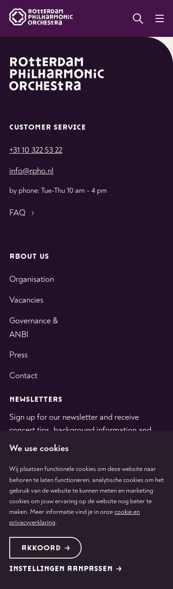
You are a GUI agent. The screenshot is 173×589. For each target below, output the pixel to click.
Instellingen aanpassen (65, 569)
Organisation (31, 279)
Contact (23, 375)
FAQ (22, 213)
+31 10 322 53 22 (35, 150)
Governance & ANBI (33, 327)
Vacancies (26, 300)
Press (18, 355)
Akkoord (45, 548)
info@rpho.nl (31, 171)
